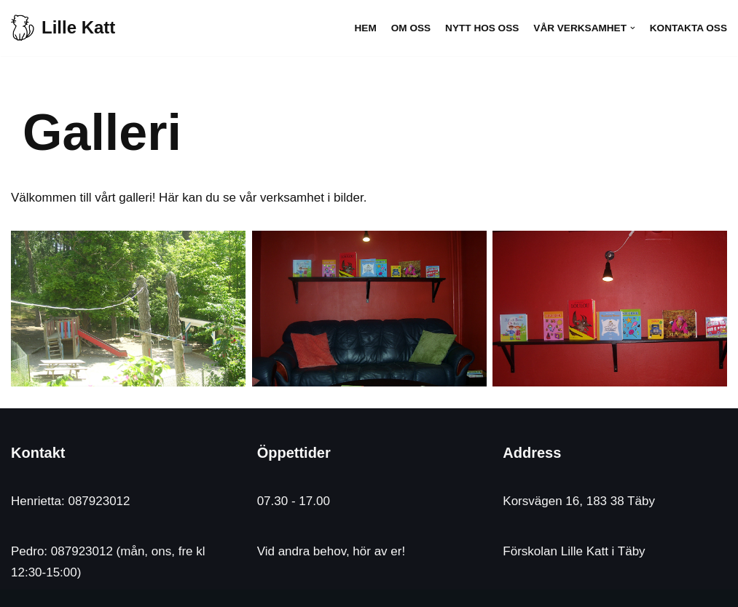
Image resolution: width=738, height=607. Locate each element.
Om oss (411, 28)
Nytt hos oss (482, 28)
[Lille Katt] (63, 28)
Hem (366, 28)
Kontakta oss (688, 28)
